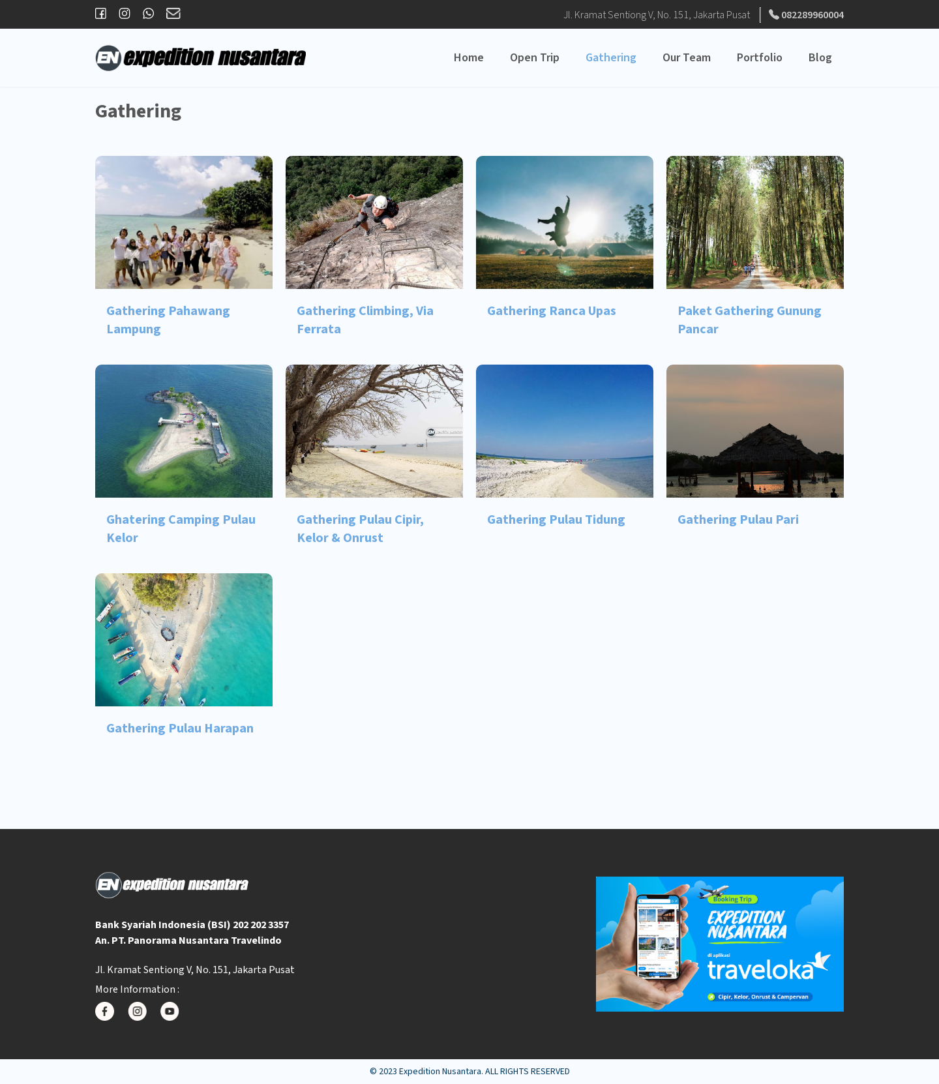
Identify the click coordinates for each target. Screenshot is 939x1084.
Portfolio (759, 58)
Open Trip (534, 58)
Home (469, 58)
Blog (820, 58)
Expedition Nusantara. (441, 1071)
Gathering (611, 58)
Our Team (687, 58)
